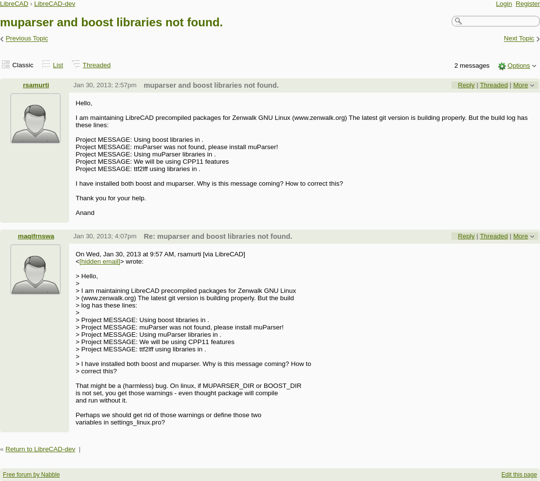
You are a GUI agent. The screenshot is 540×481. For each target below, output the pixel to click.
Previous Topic (27, 38)
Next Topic (519, 38)
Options (518, 65)
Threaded (97, 65)
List (58, 65)
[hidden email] (99, 261)
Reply (466, 85)
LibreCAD (14, 3)
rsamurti (36, 85)
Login (504, 3)
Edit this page (519, 474)
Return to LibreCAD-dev (40, 449)
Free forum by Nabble (31, 474)
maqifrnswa (36, 236)
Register (528, 3)
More (520, 85)
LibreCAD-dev (54, 3)
